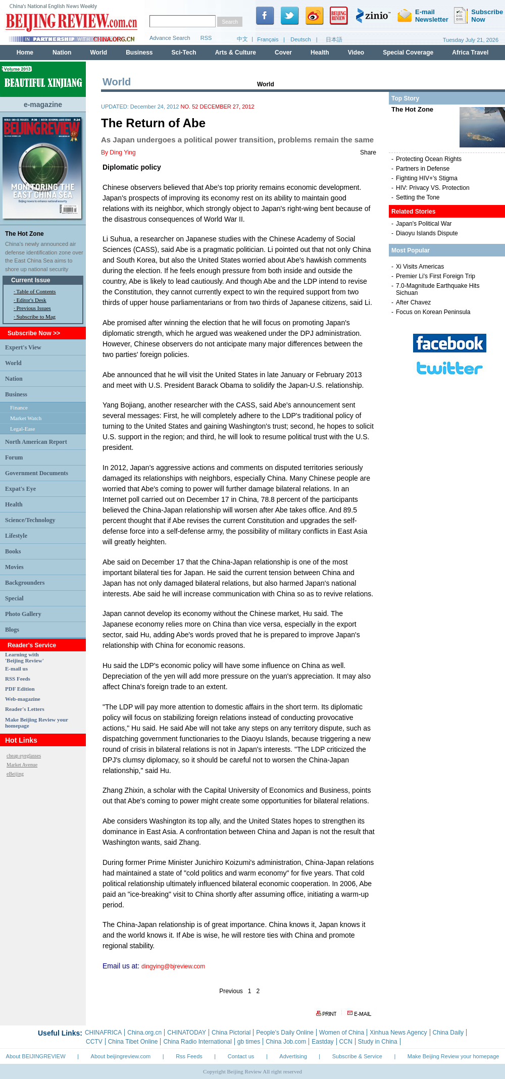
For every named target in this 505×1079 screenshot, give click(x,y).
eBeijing (15, 774)
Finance (19, 407)
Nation (14, 378)
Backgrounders (24, 582)
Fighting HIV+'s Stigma (427, 178)
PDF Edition (20, 689)
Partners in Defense (422, 168)
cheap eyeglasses (24, 755)
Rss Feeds (189, 1056)
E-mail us (16, 668)
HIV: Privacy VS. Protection (433, 187)
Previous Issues (34, 308)
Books (13, 551)
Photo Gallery (23, 614)
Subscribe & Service (357, 1056)
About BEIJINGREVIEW (36, 1056)
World (13, 363)
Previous (231, 991)
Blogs (12, 629)
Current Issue (30, 280)
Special (14, 598)
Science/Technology (30, 520)
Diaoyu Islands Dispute (427, 233)
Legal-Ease (22, 429)
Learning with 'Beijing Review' (24, 657)
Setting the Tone (418, 197)
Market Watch (25, 418)
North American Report (36, 441)
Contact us (241, 1056)
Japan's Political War (424, 223)
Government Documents (36, 473)
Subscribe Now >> (34, 333)
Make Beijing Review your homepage (453, 1056)
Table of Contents (36, 291)
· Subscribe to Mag (35, 317)
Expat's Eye (20, 488)
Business (16, 394)
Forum (14, 457)
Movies (14, 567)
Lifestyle (16, 535)
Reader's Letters (24, 709)
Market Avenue (22, 764)
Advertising (293, 1056)
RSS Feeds (17, 679)
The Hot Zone (24, 233)
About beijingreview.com (121, 1056)
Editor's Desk (31, 300)
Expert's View (23, 347)
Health (14, 504)
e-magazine (43, 104)
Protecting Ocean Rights (429, 159)
